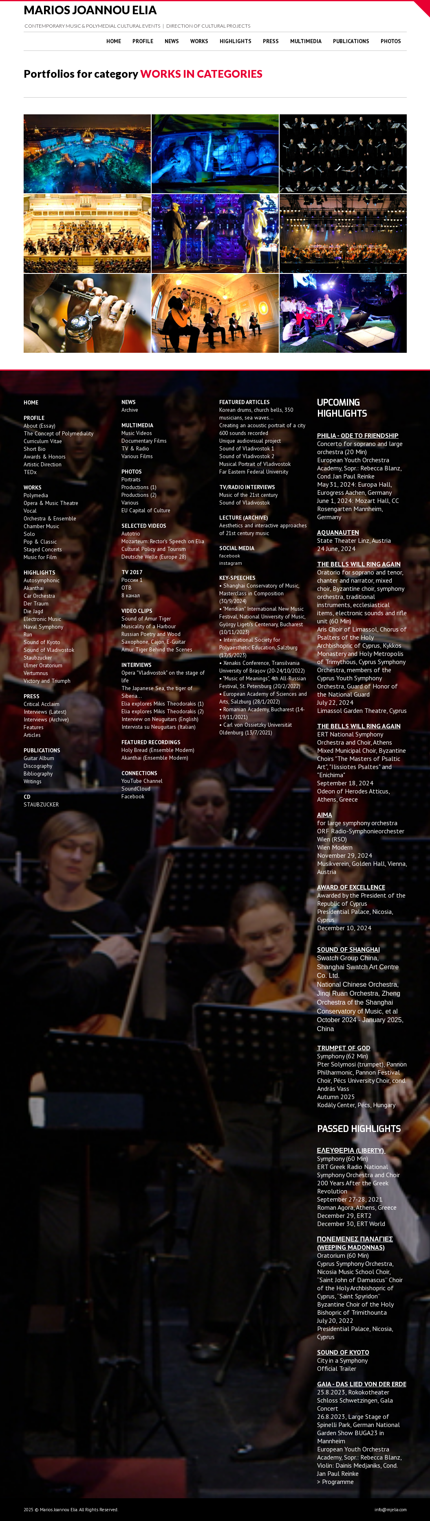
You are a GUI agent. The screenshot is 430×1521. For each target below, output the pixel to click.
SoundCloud (135, 788)
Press (271, 41)
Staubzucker (38, 657)
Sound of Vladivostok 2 (246, 456)
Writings (33, 781)
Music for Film (40, 557)
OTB (126, 587)
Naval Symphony (43, 626)
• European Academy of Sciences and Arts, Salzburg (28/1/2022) (263, 697)
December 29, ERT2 (344, 1215)
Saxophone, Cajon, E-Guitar (153, 641)
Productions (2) (139, 494)
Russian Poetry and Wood (151, 634)
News (172, 41)
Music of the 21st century (248, 494)
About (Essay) (39, 425)
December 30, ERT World (351, 1223)
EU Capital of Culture (145, 510)
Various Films (137, 456)
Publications (351, 41)
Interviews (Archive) (46, 719)
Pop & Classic (40, 541)
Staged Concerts (43, 549)
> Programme (335, 1481)
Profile (142, 41)
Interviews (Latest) (45, 711)
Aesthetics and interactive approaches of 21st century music (263, 529)
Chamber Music (41, 526)
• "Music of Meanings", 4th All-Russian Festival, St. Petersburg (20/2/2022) (262, 682)
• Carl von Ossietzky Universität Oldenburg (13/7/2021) (255, 728)
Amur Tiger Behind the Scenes (156, 649)
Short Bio (35, 448)
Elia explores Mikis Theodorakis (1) (162, 703)
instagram (231, 563)
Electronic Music (42, 619)
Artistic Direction (43, 464)
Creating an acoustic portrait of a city (262, 425)
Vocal (30, 510)
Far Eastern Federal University (253, 471)
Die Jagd (33, 611)
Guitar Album (39, 758)
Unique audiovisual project (250, 440)
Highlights (235, 41)
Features (34, 727)
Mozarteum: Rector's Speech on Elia (162, 541)
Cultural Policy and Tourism (153, 549)
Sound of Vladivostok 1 (246, 448)
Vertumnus (36, 673)
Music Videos (136, 433)
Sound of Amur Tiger (146, 618)
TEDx (30, 472)
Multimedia (306, 41)
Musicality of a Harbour (148, 626)
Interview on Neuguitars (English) (159, 719)
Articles (32, 735)
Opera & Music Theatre (51, 503)
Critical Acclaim (42, 704)
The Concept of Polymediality (58, 433)
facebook (229, 556)
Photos (391, 41)
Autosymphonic (42, 580)
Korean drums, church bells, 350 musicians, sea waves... (256, 413)
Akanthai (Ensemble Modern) (154, 757)
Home (113, 41)
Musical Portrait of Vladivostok (255, 464)
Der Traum (36, 603)
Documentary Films (144, 440)
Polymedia (36, 495)
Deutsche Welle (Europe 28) (153, 556)
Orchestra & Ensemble (50, 518)
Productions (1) (139, 487)
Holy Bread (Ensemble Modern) (157, 750)
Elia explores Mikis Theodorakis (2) (162, 711)
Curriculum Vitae (43, 441)
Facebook (132, 796)
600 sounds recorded (243, 433)
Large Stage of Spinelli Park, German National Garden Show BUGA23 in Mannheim (358, 1428)
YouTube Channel (142, 781)
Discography (38, 765)
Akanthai (34, 588)
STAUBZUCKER (41, 804)
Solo (29, 534)
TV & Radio (135, 448)
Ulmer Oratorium (43, 665)
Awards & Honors (45, 456)
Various (130, 502)
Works (199, 41)
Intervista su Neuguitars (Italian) (158, 726)
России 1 (132, 579)
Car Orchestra (39, 595)
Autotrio (130, 533)
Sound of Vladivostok (49, 649)
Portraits (131, 479)
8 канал (130, 595)
